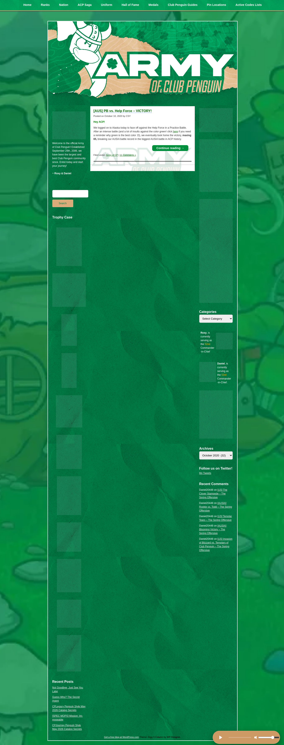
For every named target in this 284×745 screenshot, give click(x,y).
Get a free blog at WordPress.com (121, 737)
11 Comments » (128, 155)
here (175, 131)
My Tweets (205, 473)
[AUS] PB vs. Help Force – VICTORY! (123, 111)
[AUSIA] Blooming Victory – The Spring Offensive (212, 529)
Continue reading (170, 148)
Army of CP (112, 155)
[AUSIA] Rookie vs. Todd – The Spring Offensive (215, 507)
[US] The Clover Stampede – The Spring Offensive (213, 493)
